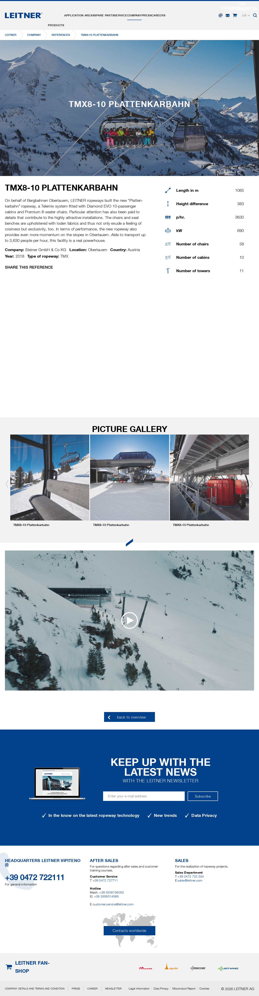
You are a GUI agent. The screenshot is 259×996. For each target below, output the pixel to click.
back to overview (131, 717)
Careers (184, 12)
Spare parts (114, 12)
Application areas (85, 12)
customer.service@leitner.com (113, 904)
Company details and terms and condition (34, 988)
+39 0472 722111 (35, 877)
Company (152, 12)
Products (58, 12)
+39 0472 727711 (105, 880)
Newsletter (113, 988)
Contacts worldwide (129, 930)
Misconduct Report (183, 988)
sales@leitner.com (190, 880)
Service (134, 12)
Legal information (139, 988)
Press (168, 12)
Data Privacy (161, 988)
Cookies (204, 988)
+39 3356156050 (111, 892)
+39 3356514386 (106, 896)
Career (92, 988)
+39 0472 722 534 (191, 876)
